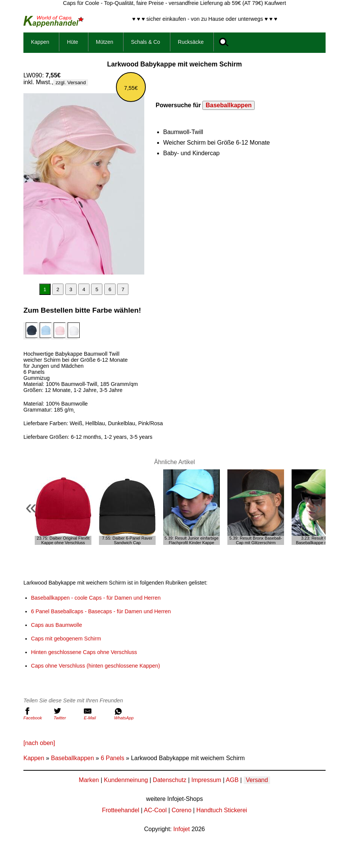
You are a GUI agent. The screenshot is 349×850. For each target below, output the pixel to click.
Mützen (104, 42)
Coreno (181, 810)
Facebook (36, 713)
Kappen (40, 42)
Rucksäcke (191, 42)
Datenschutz (170, 780)
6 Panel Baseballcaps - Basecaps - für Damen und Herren (101, 611)
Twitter (67, 713)
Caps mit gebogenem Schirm (66, 639)
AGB (232, 780)
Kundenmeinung (126, 780)
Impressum (206, 780)
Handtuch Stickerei (221, 810)
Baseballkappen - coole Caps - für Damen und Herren (96, 598)
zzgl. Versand (71, 82)
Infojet (181, 829)
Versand (257, 780)
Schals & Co (145, 42)
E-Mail (97, 713)
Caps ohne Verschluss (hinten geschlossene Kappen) (95, 666)
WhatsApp (127, 713)
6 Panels (112, 758)
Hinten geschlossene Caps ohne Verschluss (84, 652)
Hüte (72, 42)
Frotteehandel (120, 810)
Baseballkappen (228, 105)
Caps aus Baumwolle (56, 625)
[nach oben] (39, 743)
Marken (89, 780)
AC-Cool (155, 810)
